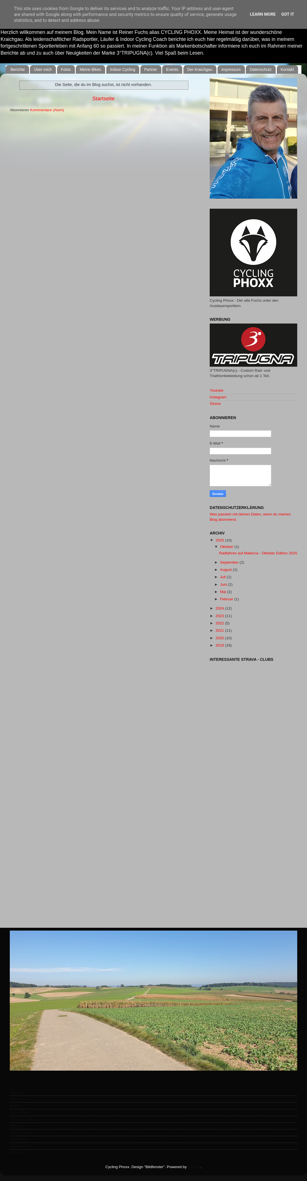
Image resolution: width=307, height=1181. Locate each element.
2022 (220, 623)
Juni (224, 584)
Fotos (66, 69)
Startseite (103, 98)
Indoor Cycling (122, 69)
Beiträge (17, 1092)
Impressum (231, 69)
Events (172, 69)
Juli (223, 577)
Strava (215, 403)
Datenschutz (260, 69)
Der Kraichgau (199, 69)
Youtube (216, 390)
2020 (220, 638)
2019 (220, 645)
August (226, 570)
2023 (220, 616)
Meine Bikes (90, 69)
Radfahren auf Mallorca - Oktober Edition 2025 (258, 553)
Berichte (18, 69)
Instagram (218, 397)
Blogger (194, 1167)
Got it (287, 14)
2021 (220, 630)
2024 (220, 608)
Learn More (263, 14)
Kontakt (287, 69)
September (230, 562)
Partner (150, 69)
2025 (220, 540)
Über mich (43, 69)
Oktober (227, 547)
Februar (227, 599)
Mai (223, 592)
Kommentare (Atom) (47, 110)
